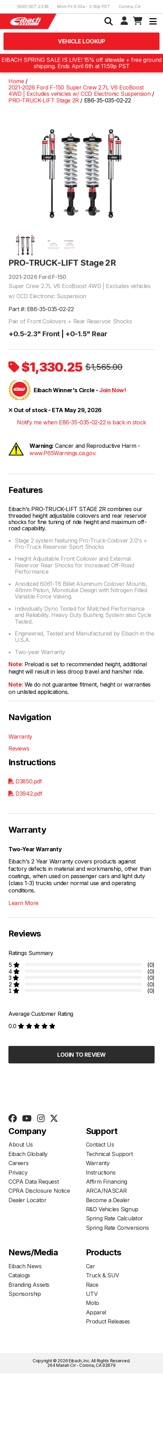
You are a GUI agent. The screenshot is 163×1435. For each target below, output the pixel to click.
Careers (18, 1163)
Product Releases (108, 1321)
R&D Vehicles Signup (112, 1209)
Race (92, 1285)
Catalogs (19, 1275)
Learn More (23, 902)
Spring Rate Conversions (117, 1228)
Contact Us (100, 1144)
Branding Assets (28, 1285)
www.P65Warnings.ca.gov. (62, 453)
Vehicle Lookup (81, 41)
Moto (92, 1303)
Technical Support (109, 1154)
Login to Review (81, 1054)
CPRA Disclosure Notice (39, 1191)
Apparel (96, 1312)
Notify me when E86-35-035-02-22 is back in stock (81, 422)
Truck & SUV (103, 1275)
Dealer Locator (27, 1200)
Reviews (18, 748)
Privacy (17, 1172)
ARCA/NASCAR (106, 1191)
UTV (92, 1294)
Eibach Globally (28, 1154)
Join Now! (112, 390)
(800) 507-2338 (33, 6)
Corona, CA (129, 6)
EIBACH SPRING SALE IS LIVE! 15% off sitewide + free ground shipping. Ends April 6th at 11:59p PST (81, 63)
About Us (20, 1144)
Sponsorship (24, 1294)
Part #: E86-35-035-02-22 (41, 309)
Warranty (20, 736)
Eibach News (25, 1266)
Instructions (101, 1172)
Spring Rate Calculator (114, 1218)
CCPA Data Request (33, 1181)
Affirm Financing (107, 1181)
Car (90, 1266)
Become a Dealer (108, 1200)
